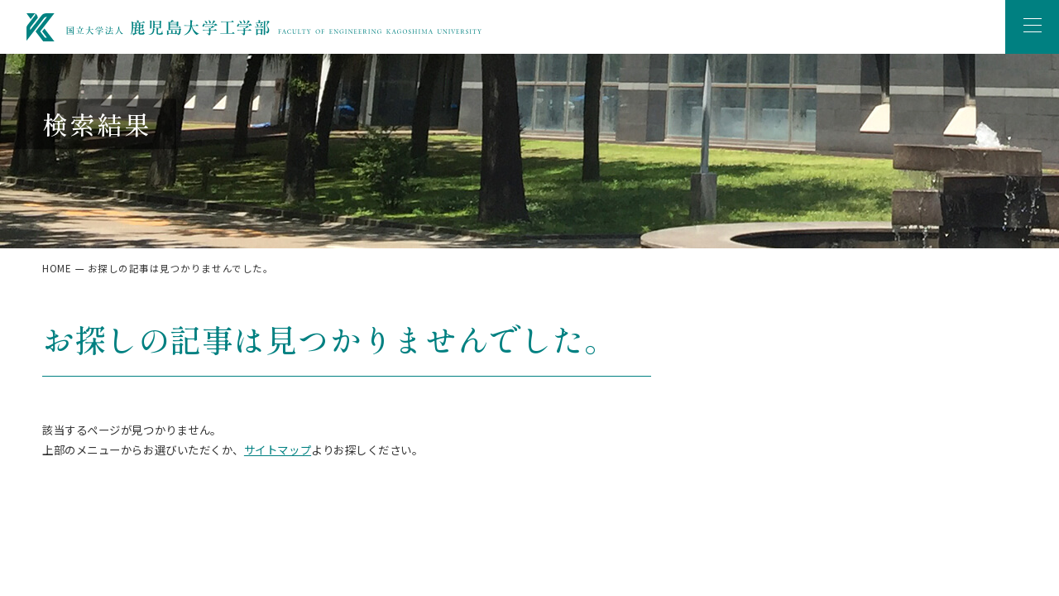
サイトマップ (277, 449)
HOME (56, 268)
